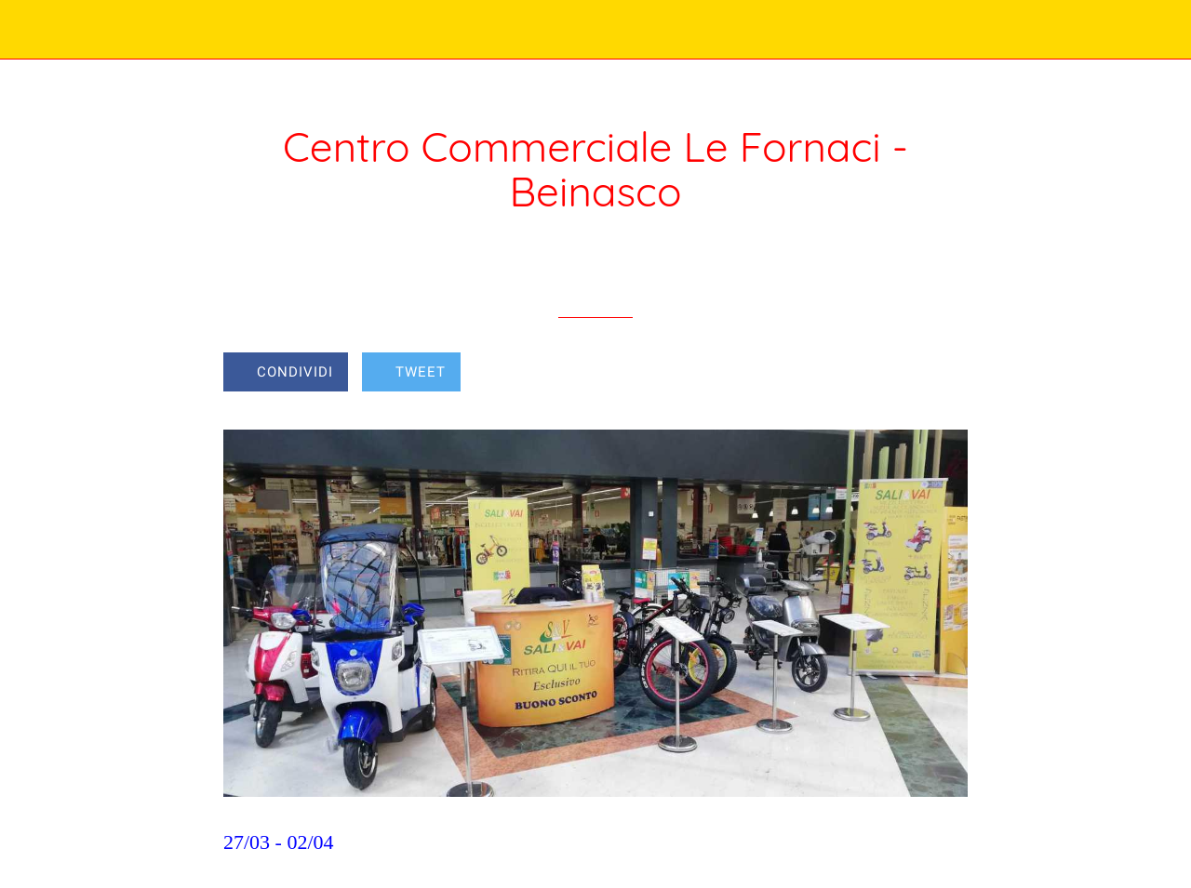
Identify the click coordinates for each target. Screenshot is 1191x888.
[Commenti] (945, 373)
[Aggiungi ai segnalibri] (900, 373)
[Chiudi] (30, 30)
